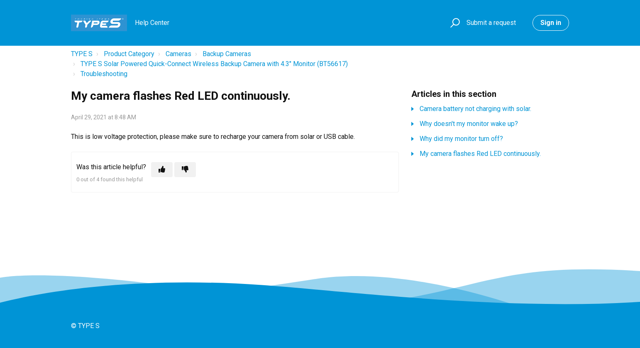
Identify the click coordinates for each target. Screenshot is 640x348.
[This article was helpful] (162, 169)
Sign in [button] (550, 23)
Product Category (129, 54)
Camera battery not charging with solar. (475, 109)
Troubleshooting (104, 74)
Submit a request (491, 23)
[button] (454, 23)
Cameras (178, 54)
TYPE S (82, 54)
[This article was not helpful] (185, 169)
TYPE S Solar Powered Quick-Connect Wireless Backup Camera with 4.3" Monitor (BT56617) (214, 64)
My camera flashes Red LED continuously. (480, 154)
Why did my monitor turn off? (461, 139)
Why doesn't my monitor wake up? (469, 124)
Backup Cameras (227, 54)
